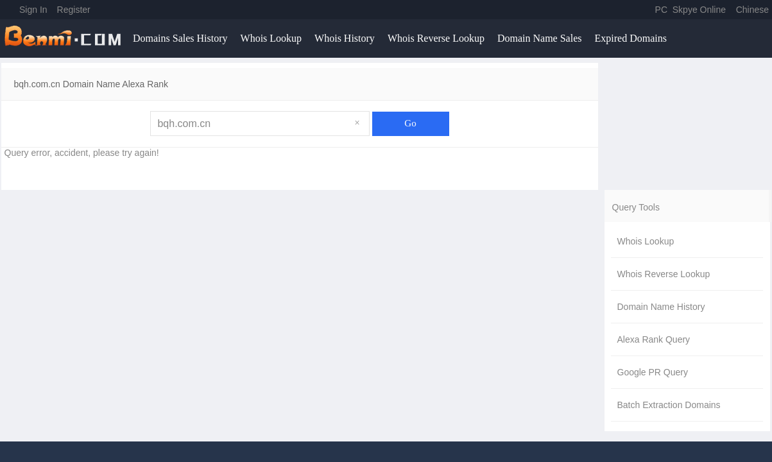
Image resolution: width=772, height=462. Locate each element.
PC (661, 9)
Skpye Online (699, 9)
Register (73, 9)
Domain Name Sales (539, 38)
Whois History (344, 38)
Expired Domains (630, 38)
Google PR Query (653, 372)
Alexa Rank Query (654, 339)
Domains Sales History (180, 38)
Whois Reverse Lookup (436, 38)
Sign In (33, 9)
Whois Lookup (271, 38)
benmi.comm (64, 38)
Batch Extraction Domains (669, 405)
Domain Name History (661, 307)
